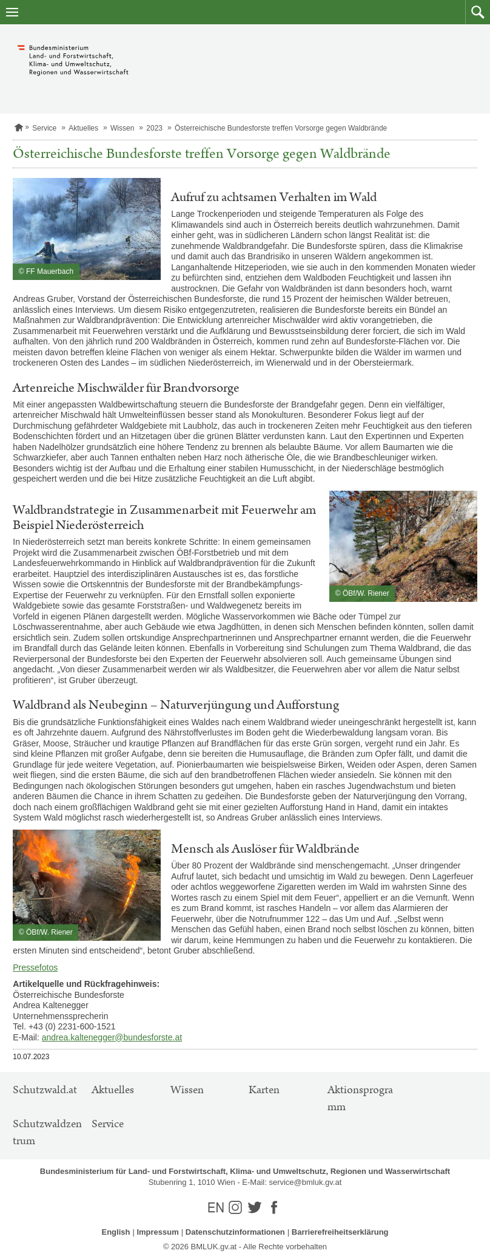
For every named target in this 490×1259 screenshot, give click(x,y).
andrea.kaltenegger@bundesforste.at (112, 1037)
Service (44, 128)
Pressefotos (35, 967)
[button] (477, 12)
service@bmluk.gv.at (305, 1182)
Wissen (122, 128)
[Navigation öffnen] (12, 12)
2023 (154, 128)
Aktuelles (83, 128)
